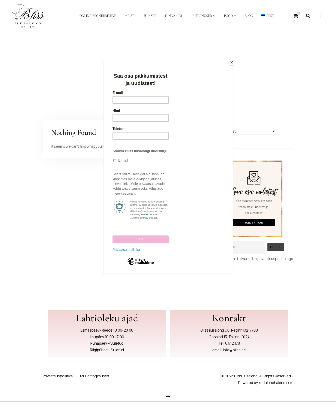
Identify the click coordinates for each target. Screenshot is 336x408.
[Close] (231, 62)
